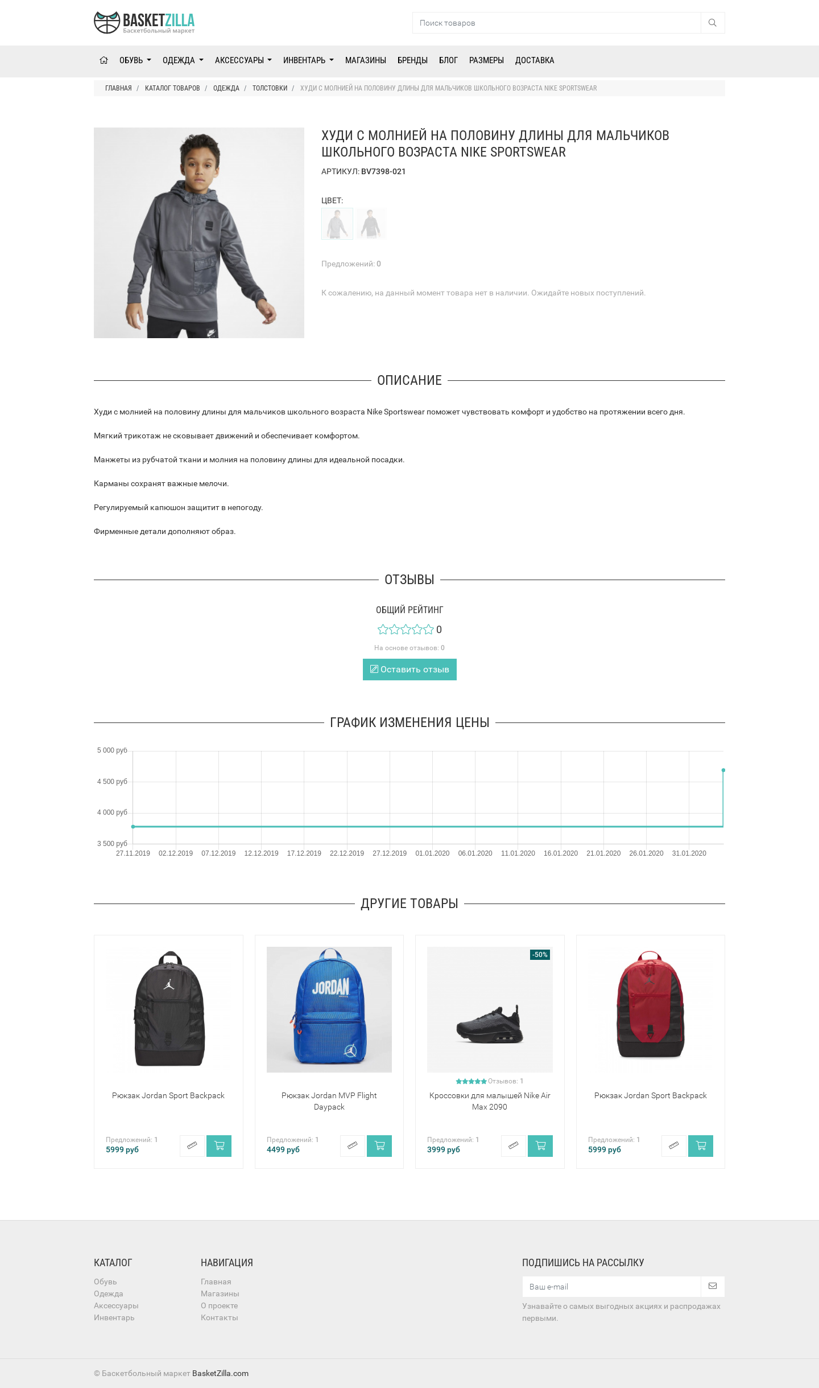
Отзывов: (506, 1081)
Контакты (219, 1317)
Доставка (535, 60)
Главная (216, 1281)
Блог (448, 60)
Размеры (486, 60)
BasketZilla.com (220, 1373)
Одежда (180, 60)
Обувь (131, 60)
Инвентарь (305, 60)
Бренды (413, 60)
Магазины (365, 60)
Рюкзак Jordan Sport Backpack (168, 1095)
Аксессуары (240, 60)
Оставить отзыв (409, 669)
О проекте (219, 1305)
